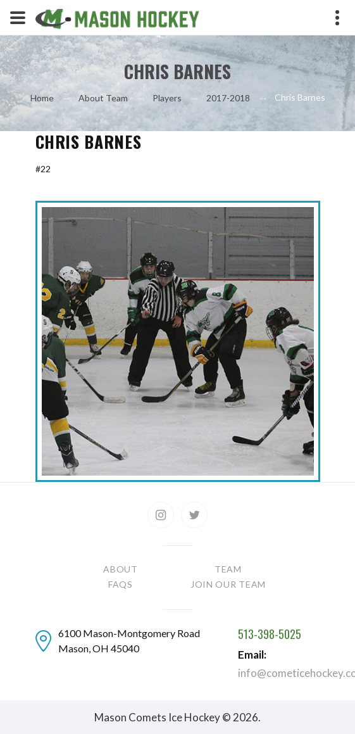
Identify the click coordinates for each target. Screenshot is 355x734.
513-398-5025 (269, 635)
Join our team (228, 584)
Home (42, 97)
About (120, 569)
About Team (103, 97)
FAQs (120, 584)
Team (228, 569)
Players (167, 97)
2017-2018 (228, 97)
